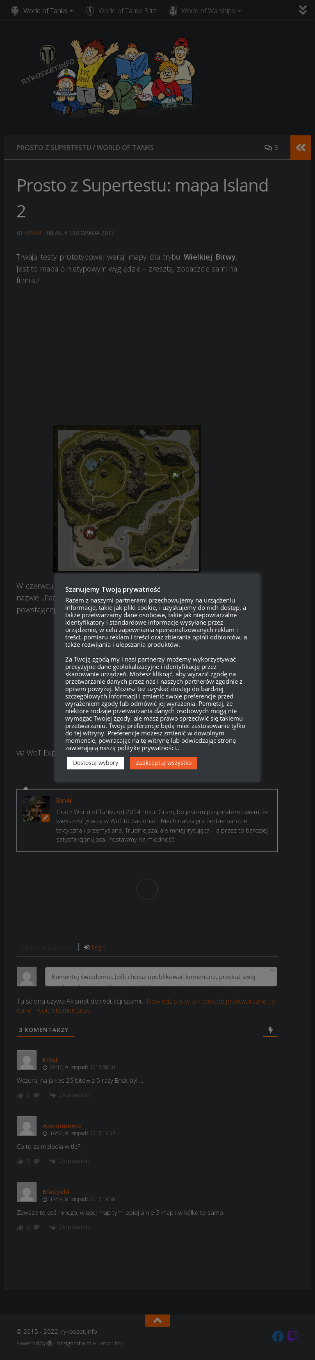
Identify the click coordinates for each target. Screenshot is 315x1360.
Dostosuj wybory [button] (95, 763)
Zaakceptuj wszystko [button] (164, 763)
